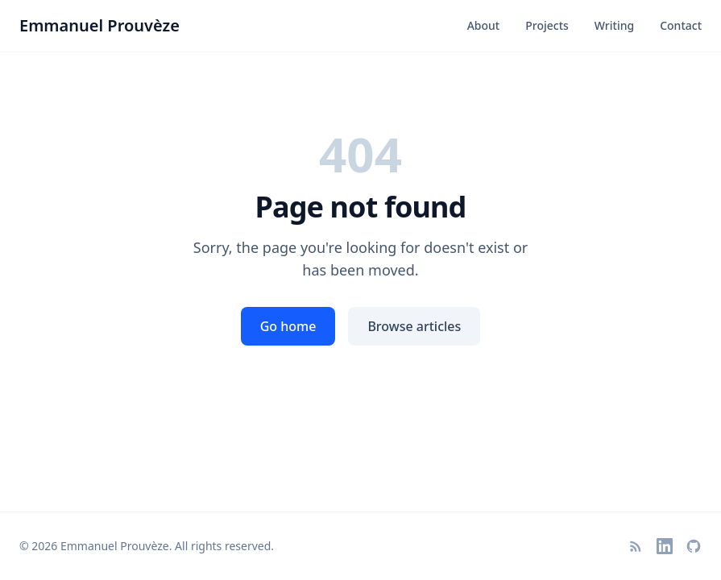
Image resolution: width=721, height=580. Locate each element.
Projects (547, 25)
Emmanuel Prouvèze (99, 25)
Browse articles (414, 326)
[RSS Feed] (636, 546)
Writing (614, 25)
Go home (288, 326)
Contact (681, 25)
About (483, 25)
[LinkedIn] (665, 546)
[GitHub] (694, 546)
